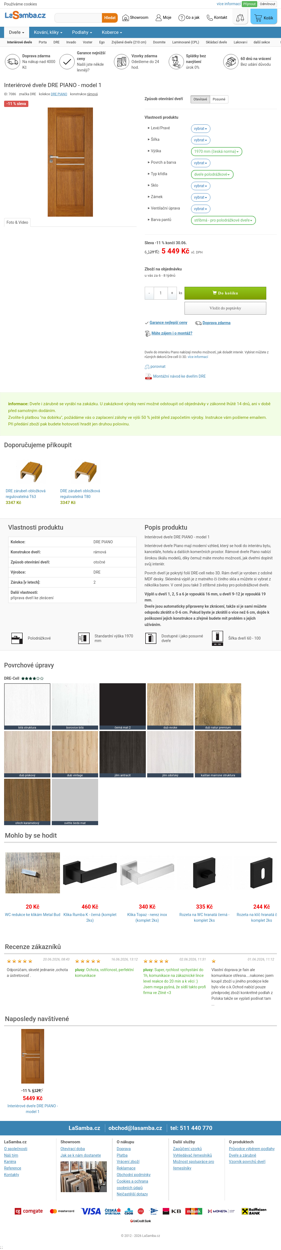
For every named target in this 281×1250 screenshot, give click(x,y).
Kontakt (217, 17)
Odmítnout (267, 4)
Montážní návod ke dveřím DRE (179, 376)
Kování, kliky (48, 32)
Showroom (135, 17)
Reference (12, 1168)
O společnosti (15, 1149)
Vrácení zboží (128, 1161)
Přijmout (249, 4)
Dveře (16, 32)
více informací (198, 357)
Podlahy (82, 32)
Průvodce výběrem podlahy (252, 1149)
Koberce (112, 32)
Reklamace (126, 1168)
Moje (163, 17)
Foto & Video (17, 222)
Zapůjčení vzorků (187, 1149)
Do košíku (225, 293)
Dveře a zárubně (242, 1155)
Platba (122, 1155)
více (229, 4)
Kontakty (11, 1175)
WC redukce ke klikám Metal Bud (32, 914)
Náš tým (11, 1155)
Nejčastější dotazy (132, 1194)
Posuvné (219, 99)
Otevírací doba (73, 1149)
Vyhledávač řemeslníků (192, 1155)
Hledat (110, 18)
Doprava (124, 1149)
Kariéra (10, 1161)
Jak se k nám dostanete (81, 1155)
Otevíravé (200, 99)
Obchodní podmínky (133, 1175)
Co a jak (189, 17)
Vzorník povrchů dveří (247, 1161)
